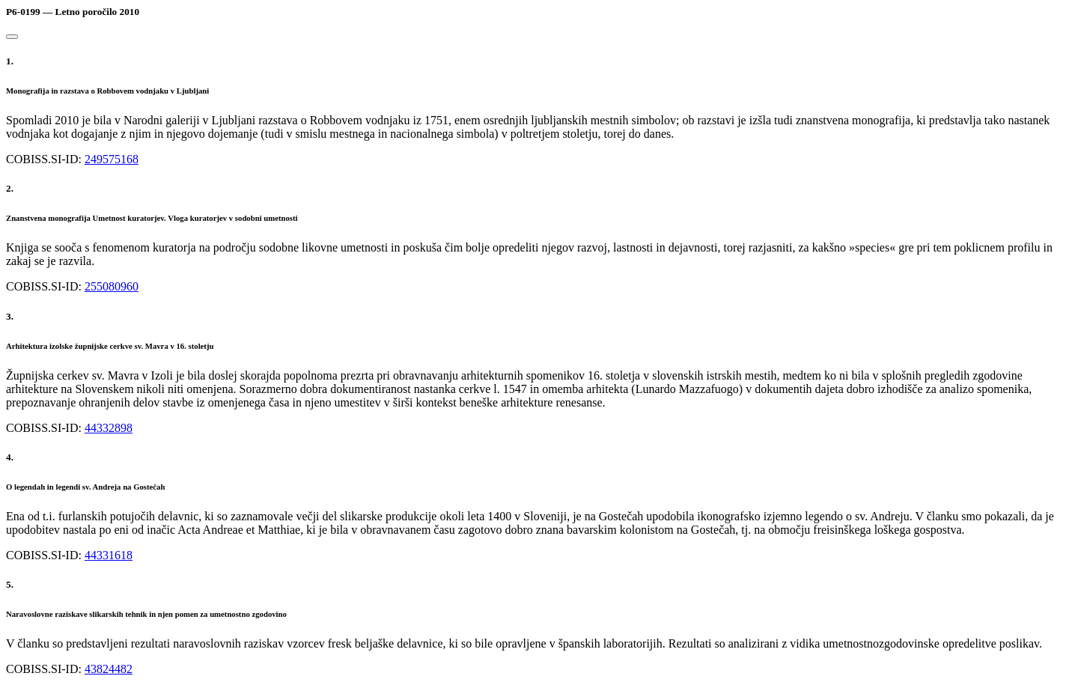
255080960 (111, 286)
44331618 (109, 555)
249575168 (111, 159)
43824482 (109, 669)
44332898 (109, 427)
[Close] (12, 36)
